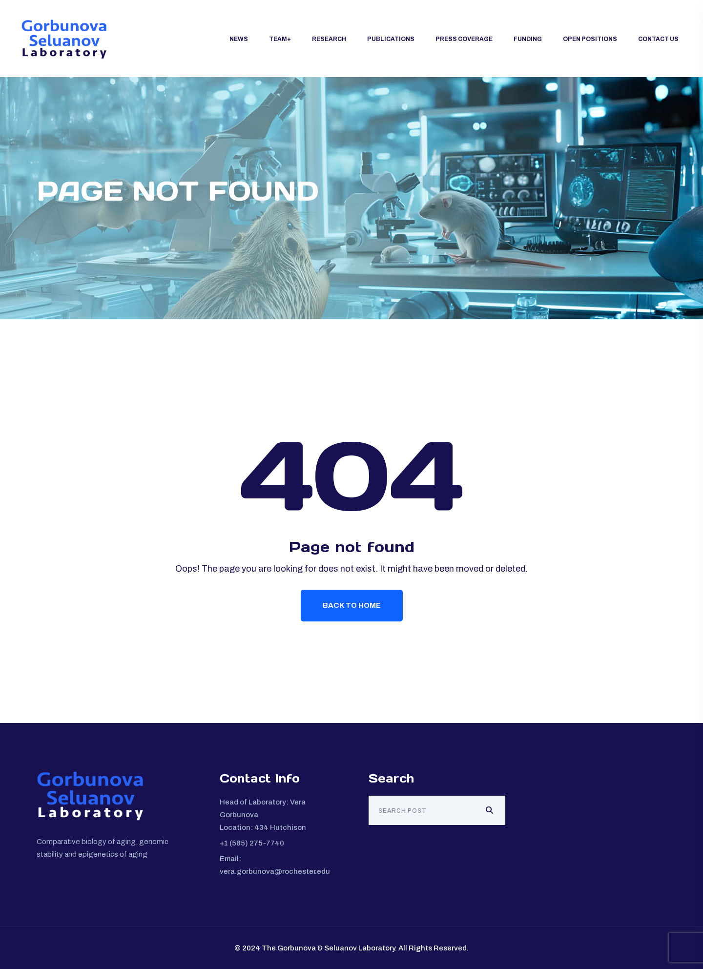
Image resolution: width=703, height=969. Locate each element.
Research (329, 39)
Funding (528, 39)
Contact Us (658, 39)
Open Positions (590, 39)
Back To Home (352, 605)
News (238, 39)
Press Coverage (464, 39)
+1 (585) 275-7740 (252, 843)
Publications (390, 39)
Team (278, 39)
